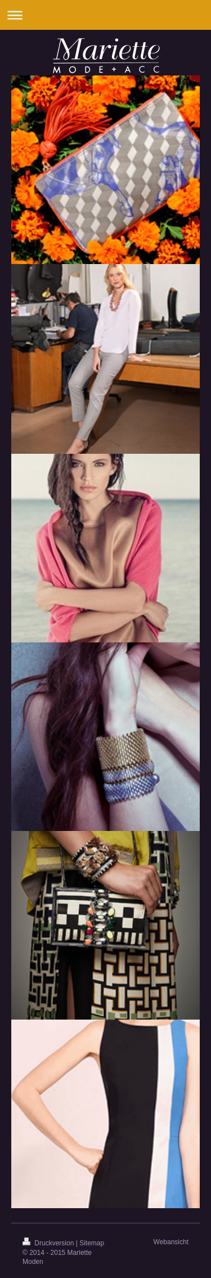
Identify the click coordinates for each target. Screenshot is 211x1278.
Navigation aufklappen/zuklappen (105, 15)
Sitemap (91, 1243)
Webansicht (171, 1242)
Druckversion (49, 1243)
